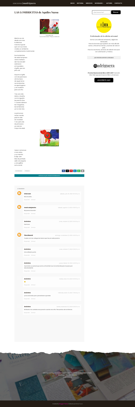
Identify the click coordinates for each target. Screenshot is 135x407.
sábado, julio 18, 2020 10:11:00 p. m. (70, 193)
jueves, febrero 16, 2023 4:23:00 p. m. (69, 263)
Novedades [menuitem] (99, 3)
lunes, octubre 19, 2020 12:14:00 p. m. (69, 221)
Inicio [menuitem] (72, 3)
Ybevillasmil (28, 235)
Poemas (27, 171)
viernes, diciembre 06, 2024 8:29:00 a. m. (68, 306)
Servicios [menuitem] (89, 3)
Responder (27, 199)
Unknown (27, 194)
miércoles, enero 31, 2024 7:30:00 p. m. (69, 292)
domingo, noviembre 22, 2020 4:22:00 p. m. (67, 235)
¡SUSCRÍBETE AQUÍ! (104, 80)
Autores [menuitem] (109, 3)
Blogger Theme (63, 403)
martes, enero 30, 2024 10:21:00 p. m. (69, 279)
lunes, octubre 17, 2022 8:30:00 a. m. (69, 249)
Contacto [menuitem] (118, 3)
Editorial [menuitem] (80, 3)
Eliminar (33, 199)
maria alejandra (30, 207)
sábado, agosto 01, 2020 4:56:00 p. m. (69, 207)
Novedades (18, 171)
